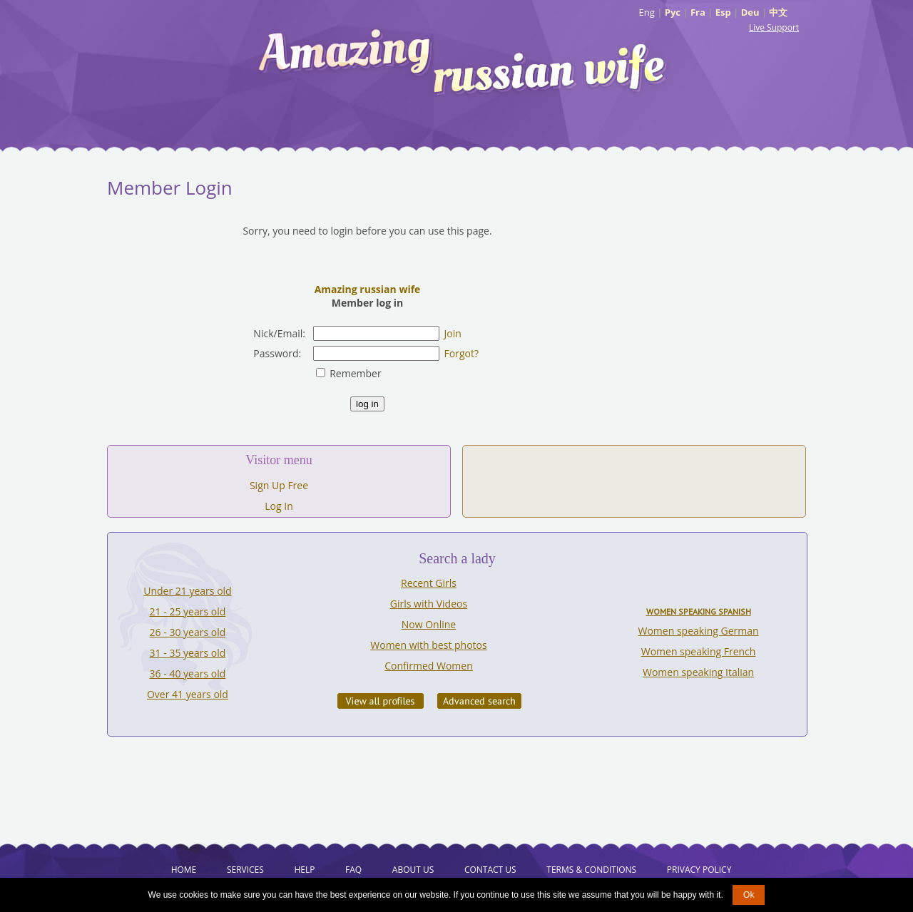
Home (184, 870)
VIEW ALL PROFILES (380, 701)
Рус (672, 12)
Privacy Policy (699, 870)
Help (304, 870)
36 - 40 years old (188, 673)
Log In (278, 506)
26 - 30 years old (188, 632)
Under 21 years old (187, 591)
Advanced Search (479, 701)
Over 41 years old (187, 694)
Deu (750, 12)
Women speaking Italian (698, 672)
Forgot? (461, 353)
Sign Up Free (279, 485)
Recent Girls (428, 583)
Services (245, 870)
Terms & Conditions (591, 870)
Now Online (429, 624)
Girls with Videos (428, 603)
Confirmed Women (428, 665)
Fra (697, 12)
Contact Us (490, 870)
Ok (748, 895)
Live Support (774, 27)
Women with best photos (428, 645)
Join (452, 333)
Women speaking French (698, 651)
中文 (778, 12)
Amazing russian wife (368, 289)
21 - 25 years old (188, 611)
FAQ (353, 870)
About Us (413, 870)
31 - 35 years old (188, 653)
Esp (723, 12)
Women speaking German (698, 630)
